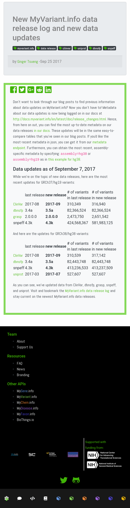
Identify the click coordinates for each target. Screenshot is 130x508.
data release (46, 48)
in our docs (42, 130)
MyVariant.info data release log (87, 290)
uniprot (80, 48)
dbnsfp (95, 48)
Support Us (25, 347)
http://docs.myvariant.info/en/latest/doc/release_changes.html (59, 119)
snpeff (109, 48)
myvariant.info (24, 48)
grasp (17, 216)
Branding (23, 374)
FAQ (19, 363)
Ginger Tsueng (27, 61)
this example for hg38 (64, 159)
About (21, 341)
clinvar (65, 48)
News (21, 369)
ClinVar (18, 204)
